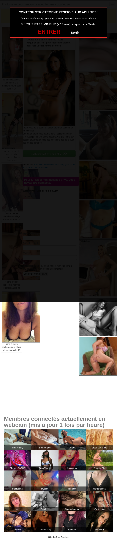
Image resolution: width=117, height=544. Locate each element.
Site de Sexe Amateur (58, 537)
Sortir (75, 32)
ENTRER (49, 32)
